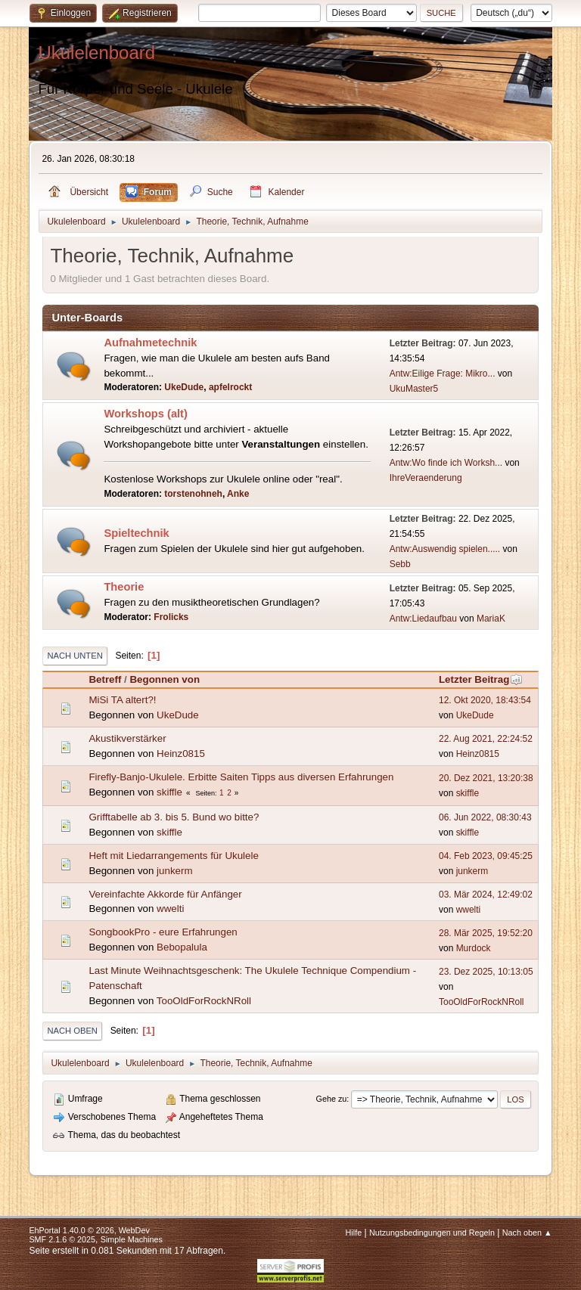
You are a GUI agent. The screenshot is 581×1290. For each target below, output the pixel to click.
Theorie (124, 587)
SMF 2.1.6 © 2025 (62, 1239)
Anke (238, 493)
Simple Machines (132, 1239)
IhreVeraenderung (426, 478)
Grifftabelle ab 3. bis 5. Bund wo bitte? (174, 817)
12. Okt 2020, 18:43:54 (485, 700)
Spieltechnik (136, 533)
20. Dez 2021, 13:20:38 (486, 778)
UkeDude (184, 387)
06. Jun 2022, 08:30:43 (485, 817)
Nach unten (74, 655)
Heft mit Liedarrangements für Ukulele (173, 855)
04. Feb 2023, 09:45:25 (486, 856)
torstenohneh (193, 493)
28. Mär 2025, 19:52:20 (486, 933)
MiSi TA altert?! (122, 699)
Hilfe (354, 1232)
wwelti (170, 908)
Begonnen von (164, 679)
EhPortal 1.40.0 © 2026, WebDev (89, 1230)
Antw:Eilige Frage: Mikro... (443, 373)
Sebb (400, 564)
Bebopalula (182, 947)
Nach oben (72, 1030)
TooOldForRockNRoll (204, 1000)
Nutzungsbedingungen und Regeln (432, 1232)
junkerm (174, 870)
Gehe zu (331, 1098)
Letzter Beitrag (481, 679)
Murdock (473, 948)
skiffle (169, 792)
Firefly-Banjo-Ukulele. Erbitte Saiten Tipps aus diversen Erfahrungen (241, 777)
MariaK (491, 618)
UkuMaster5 (414, 388)
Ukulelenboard (96, 52)
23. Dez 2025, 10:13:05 (486, 971)
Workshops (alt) (145, 414)
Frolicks (171, 617)
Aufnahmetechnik (150, 342)
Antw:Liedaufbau (423, 618)
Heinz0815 (181, 753)
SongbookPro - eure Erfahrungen (163, 932)
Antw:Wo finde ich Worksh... (446, 462)
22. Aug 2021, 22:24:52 (486, 738)
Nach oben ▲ (527, 1232)
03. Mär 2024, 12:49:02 (486, 894)
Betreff (105, 679)
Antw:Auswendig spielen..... (445, 549)
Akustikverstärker (127, 738)
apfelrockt (230, 387)
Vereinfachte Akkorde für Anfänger (165, 894)
